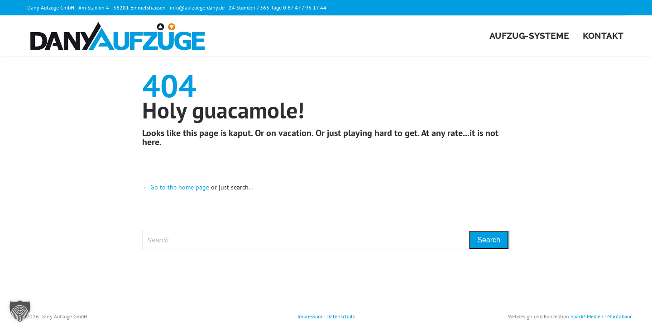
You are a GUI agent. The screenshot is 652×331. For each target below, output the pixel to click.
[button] (20, 311)
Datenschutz (340, 316)
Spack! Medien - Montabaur (601, 316)
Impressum (309, 316)
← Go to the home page (175, 187)
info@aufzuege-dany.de (197, 7)
